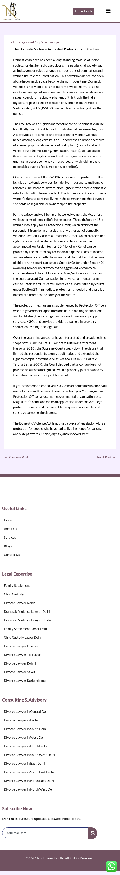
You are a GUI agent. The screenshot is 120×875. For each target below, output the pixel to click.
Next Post (106, 457)
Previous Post (16, 457)
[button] (108, 11)
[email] (45, 832)
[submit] (92, 833)
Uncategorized (23, 42)
